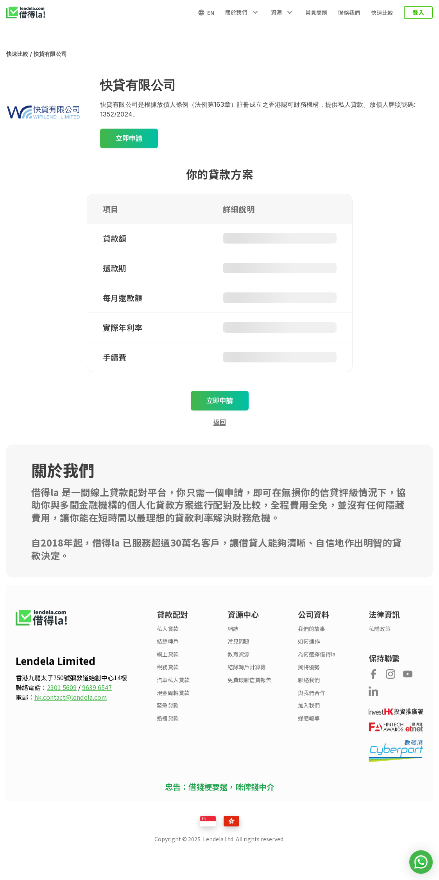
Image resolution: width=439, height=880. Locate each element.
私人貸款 (168, 628)
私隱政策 (380, 628)
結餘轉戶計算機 (247, 667)
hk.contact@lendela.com (70, 697)
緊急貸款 (168, 705)
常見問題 (316, 12)
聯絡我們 (349, 12)
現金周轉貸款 (173, 693)
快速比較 (382, 12)
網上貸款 (168, 654)
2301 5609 (62, 687)
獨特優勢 (309, 667)
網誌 (233, 628)
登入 (418, 12)
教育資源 (238, 654)
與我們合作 (311, 693)
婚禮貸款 (168, 718)
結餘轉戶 (168, 641)
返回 (219, 421)
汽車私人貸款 (173, 680)
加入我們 (309, 705)
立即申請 (129, 138)
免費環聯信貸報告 (249, 680)
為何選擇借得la (316, 654)
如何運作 (309, 641)
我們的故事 (311, 628)
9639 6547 (97, 687)
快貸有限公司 (50, 53)
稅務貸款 (168, 667)
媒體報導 (309, 718)
